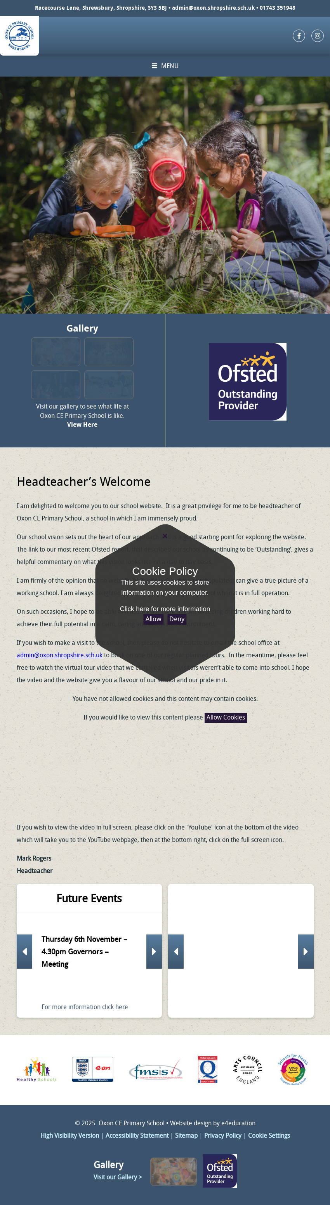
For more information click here (85, 1007)
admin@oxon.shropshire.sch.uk (213, 8)
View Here (82, 425)
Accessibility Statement (137, 1136)
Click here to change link (247, 380)
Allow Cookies (226, 718)
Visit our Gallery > (118, 1178)
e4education (238, 1124)
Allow (154, 619)
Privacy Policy (222, 1136)
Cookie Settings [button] (269, 1136)
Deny (176, 619)
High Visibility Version (69, 1136)
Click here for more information (165, 609)
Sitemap (186, 1136)
